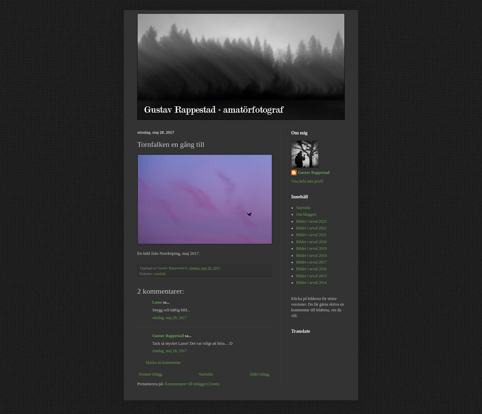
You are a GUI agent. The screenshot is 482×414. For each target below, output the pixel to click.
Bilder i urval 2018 (311, 255)
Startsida (206, 374)
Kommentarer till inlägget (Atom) (192, 384)
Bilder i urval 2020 (311, 241)
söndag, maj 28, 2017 (169, 317)
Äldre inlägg (259, 374)
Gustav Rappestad (168, 335)
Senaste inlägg (150, 374)
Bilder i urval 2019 (311, 248)
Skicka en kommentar (163, 362)
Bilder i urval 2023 (311, 221)
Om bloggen (306, 214)
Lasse (157, 302)
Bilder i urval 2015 (311, 276)
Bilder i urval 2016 (311, 269)
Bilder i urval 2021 (311, 234)
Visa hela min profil (307, 181)
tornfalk (160, 274)
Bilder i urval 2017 (311, 262)
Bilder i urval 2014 (311, 282)
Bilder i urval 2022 (311, 228)
